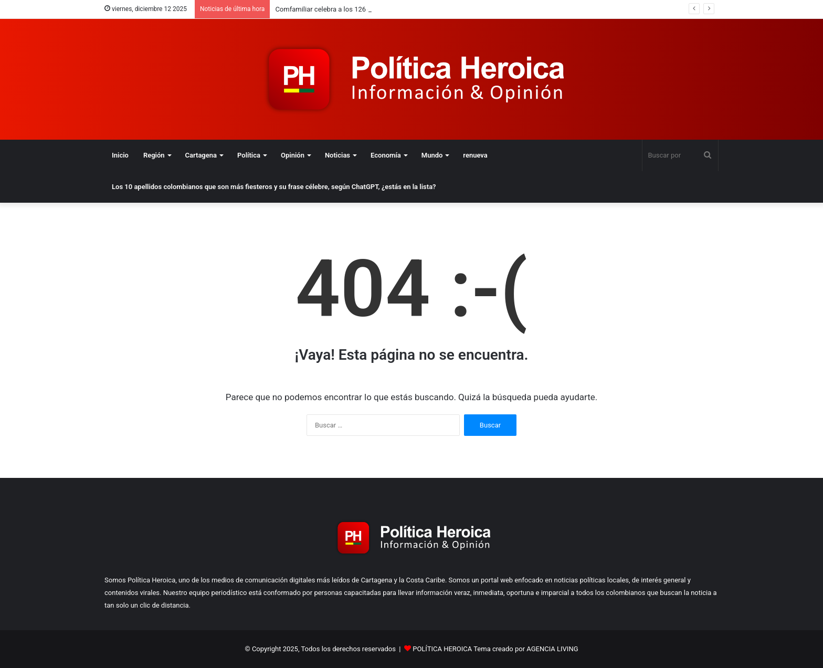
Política (248, 155)
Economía (386, 155)
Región (154, 155)
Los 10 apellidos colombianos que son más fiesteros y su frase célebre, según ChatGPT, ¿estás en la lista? (274, 187)
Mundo (432, 155)
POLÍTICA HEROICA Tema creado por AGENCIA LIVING (495, 649)
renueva (475, 155)
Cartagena (201, 155)
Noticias (337, 155)
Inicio (120, 155)
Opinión (292, 155)
